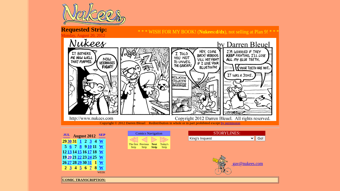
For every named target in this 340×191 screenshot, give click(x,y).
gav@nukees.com (237, 163)
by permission (230, 123)
